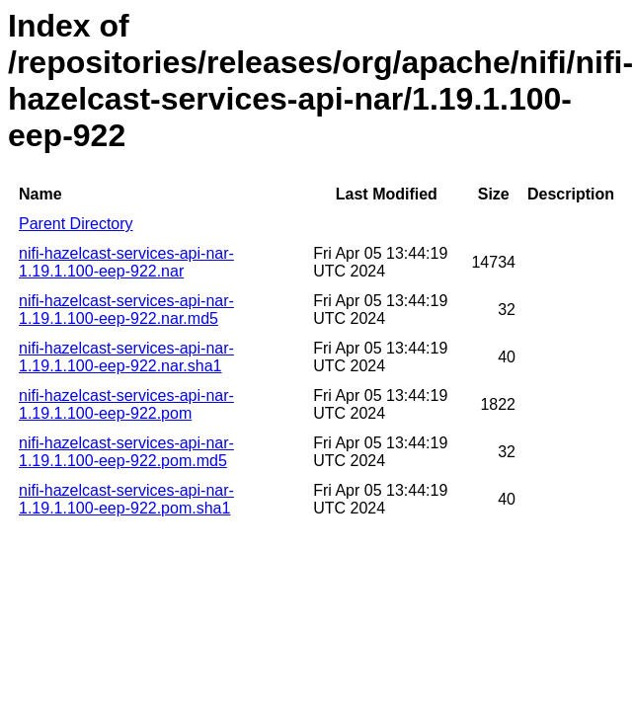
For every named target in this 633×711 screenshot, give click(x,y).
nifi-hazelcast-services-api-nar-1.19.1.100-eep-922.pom (126, 404)
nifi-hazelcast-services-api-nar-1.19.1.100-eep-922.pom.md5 (126, 451)
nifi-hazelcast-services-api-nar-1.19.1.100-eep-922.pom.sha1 (126, 499)
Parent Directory (76, 223)
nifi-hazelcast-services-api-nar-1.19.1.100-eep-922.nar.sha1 (126, 357)
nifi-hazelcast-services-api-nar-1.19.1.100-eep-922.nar (126, 262)
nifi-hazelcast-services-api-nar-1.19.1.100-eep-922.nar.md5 (126, 309)
